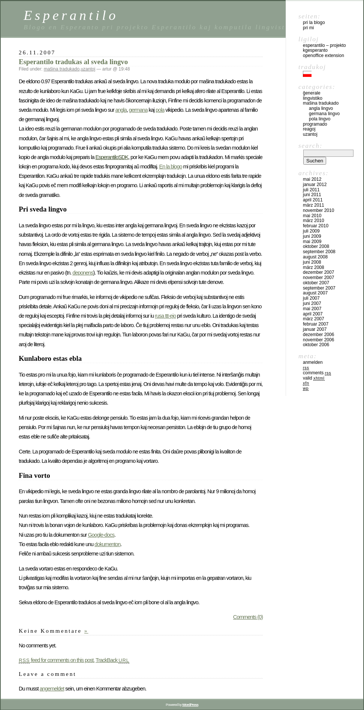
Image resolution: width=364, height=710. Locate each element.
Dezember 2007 (318, 272)
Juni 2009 (312, 236)
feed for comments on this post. (56, 660)
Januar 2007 (315, 329)
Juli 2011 (311, 189)
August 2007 (315, 293)
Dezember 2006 (318, 334)
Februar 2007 (315, 324)
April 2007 (313, 314)
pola (160, 110)
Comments (317, 372)
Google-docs (101, 535)
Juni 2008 (312, 262)
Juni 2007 (312, 303)
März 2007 (313, 318)
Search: (310, 145)
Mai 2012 (312, 179)
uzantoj (88, 69)
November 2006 (318, 339)
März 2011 (313, 205)
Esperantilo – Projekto (324, 45)
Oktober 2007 (316, 282)
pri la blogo (314, 22)
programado (315, 124)
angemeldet (52, 689)
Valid (314, 378)
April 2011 (313, 200)
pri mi (308, 27)
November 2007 (318, 277)
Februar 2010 (315, 225)
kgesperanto (315, 50)
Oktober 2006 (316, 344)
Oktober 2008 (316, 246)
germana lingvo (324, 113)
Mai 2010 (312, 215)
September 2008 (319, 251)
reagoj (309, 129)
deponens (82, 273)
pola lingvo (319, 119)
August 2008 (315, 257)
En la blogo (170, 167)
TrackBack (112, 660)
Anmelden (313, 362)
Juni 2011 (312, 194)
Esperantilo (71, 15)
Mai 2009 (312, 241)
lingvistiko (312, 98)
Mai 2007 (312, 308)
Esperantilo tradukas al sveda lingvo (73, 62)
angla (121, 110)
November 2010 (318, 210)
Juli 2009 (311, 231)
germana (138, 110)
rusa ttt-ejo (165, 316)
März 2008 (313, 267)
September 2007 (319, 288)
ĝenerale (312, 93)
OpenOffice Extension (323, 55)
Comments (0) (248, 617)
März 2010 (313, 220)
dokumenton (107, 544)
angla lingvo (321, 108)
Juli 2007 (311, 298)
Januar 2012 (315, 184)
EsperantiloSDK (111, 157)
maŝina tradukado (61, 69)
